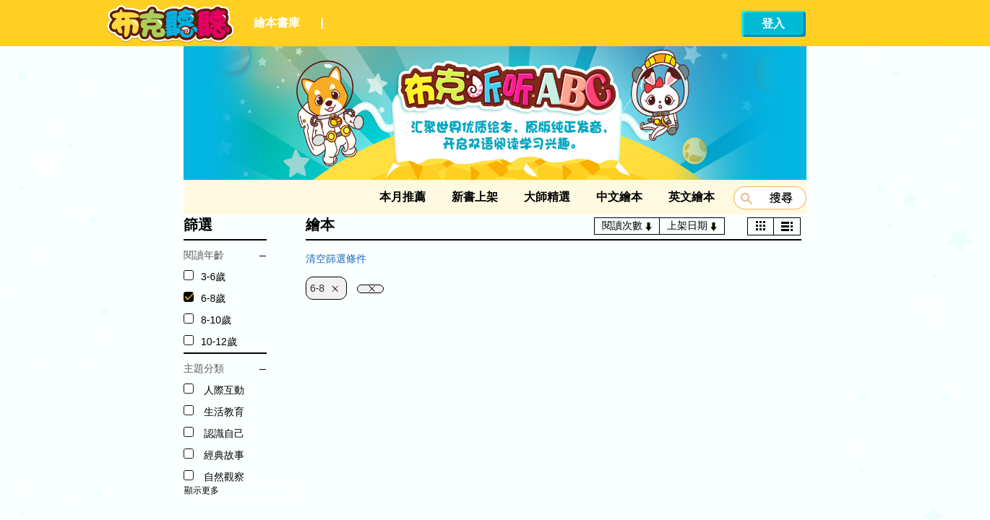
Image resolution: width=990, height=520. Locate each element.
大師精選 (547, 197)
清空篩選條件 (336, 258)
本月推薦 (402, 197)
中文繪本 (619, 197)
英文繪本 (691, 197)
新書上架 (475, 197)
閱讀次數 (627, 225)
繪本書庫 (277, 23)
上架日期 (692, 225)
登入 (773, 23)
